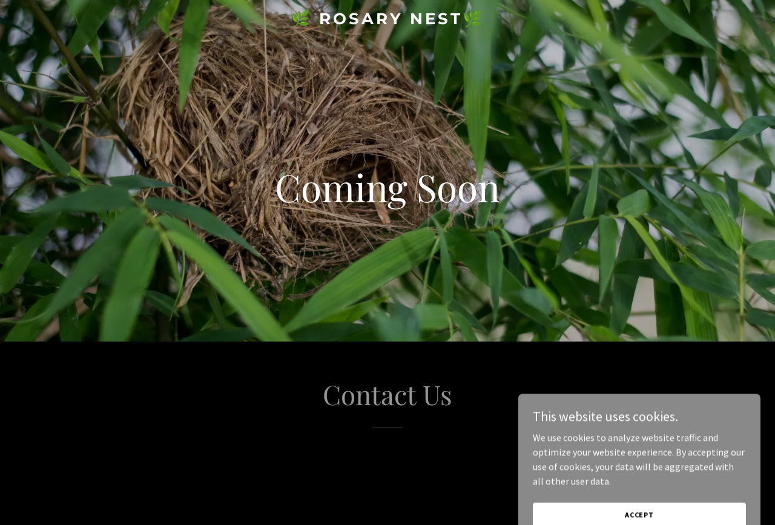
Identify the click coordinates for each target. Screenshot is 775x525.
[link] (387, 21)
